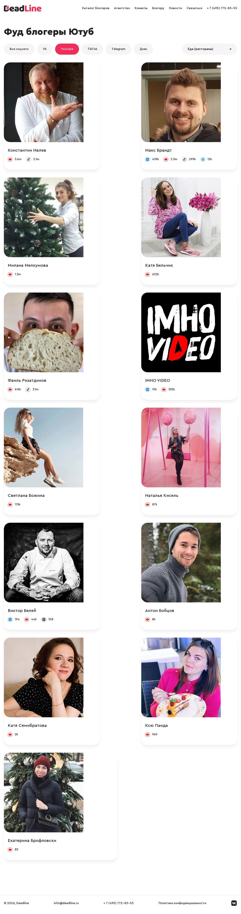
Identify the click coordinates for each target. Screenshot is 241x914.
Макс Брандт (174, 150)
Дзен (143, 49)
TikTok (92, 49)
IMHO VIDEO (173, 381)
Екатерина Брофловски (32, 843)
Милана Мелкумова (28, 266)
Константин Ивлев (27, 150)
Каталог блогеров (95, 8)
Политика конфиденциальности (182, 906)
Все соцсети (19, 49)
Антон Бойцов (176, 612)
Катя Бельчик (175, 266)
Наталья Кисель (178, 497)
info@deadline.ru (66, 906)
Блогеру (158, 8)
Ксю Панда (172, 728)
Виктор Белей (22, 612)
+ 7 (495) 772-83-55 (222, 8)
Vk (45, 49)
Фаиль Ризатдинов (27, 381)
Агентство (122, 8)
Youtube (67, 49)
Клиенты (141, 8)
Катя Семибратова (27, 728)
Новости (175, 8)
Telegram (118, 49)
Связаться (194, 8)
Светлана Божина (26, 497)
